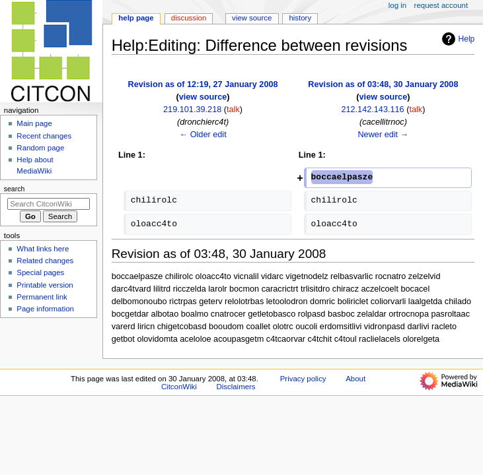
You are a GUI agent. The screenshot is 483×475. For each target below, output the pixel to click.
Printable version (45, 285)
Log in (397, 5)
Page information (45, 309)
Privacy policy (303, 379)
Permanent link (42, 297)
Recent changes (44, 136)
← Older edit (202, 134)
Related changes (45, 261)
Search (14, 189)
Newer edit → (382, 134)
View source (252, 18)
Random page (40, 148)
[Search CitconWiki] (48, 204)
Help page (135, 18)
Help (457, 39)
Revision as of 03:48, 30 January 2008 (383, 84)
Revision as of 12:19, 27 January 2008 (203, 84)
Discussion (188, 18)
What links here (43, 249)
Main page (34, 123)
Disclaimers (236, 387)
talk (233, 109)
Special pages (40, 272)
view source (203, 97)
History (300, 18)
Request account (441, 5)
